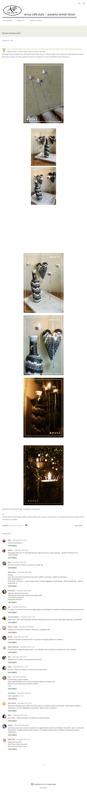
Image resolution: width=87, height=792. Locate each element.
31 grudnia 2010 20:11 (23, 739)
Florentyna (11, 590)
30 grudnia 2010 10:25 (25, 703)
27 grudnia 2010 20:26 (19, 607)
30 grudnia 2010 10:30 (20, 715)
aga (9, 607)
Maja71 (10, 550)
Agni (9, 562)
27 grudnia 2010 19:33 (21, 550)
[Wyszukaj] (79, 3)
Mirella (10, 637)
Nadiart (10, 725)
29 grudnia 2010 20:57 (24, 693)
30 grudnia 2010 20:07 (22, 725)
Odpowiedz (12, 546)
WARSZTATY (21, 20)
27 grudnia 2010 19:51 (19, 562)
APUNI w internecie (36, 20)
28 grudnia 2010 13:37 (19, 657)
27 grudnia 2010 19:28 (19, 540)
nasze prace (13, 526)
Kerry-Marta (12, 703)
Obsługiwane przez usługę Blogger (43, 784)
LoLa (9, 677)
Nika (9, 540)
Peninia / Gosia (13, 627)
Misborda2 (11, 739)
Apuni (10, 667)
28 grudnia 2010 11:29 (27, 647)
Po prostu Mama (13, 617)
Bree (9, 657)
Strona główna (7, 20)
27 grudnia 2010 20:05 (24, 590)
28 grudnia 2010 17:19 (20, 667)
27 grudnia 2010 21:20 (27, 617)
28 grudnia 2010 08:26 (26, 627)
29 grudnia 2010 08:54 (19, 677)
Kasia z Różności (13, 647)
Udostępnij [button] (78, 526)
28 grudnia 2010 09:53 (21, 637)
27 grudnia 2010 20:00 (24, 572)
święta (21, 526)
